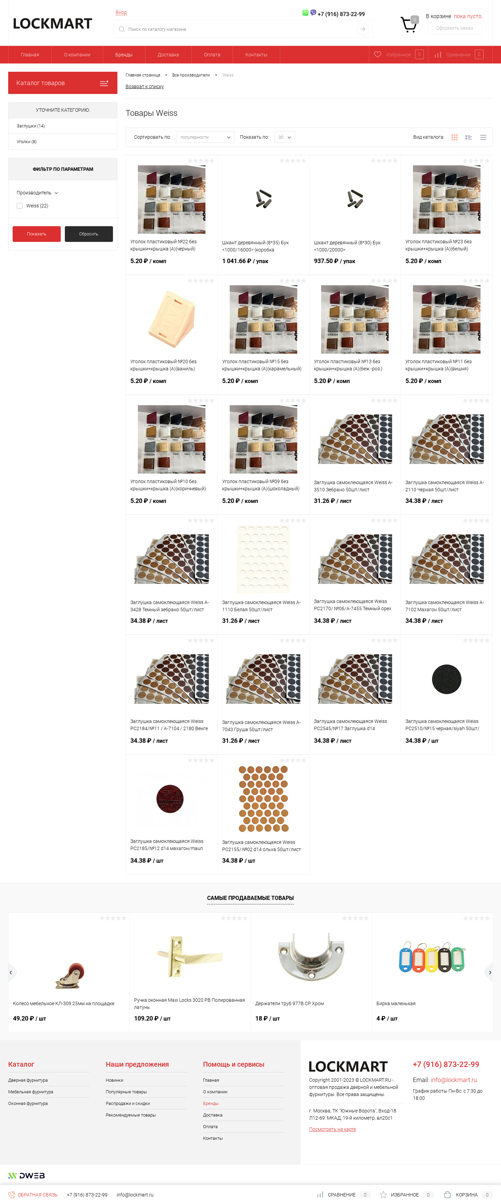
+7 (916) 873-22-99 (87, 1195)
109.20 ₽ (152, 1018)
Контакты (256, 54)
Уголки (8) (27, 141)
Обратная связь (33, 1195)
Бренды (124, 54)
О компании (77, 54)
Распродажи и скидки (128, 1103)
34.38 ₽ (446, 505)
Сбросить (88, 233)
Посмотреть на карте (332, 1129)
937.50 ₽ (355, 265)
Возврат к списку (145, 86)
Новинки (114, 1080)
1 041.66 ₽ (263, 265)
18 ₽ (267, 1018)
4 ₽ (387, 1018)
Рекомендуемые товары (131, 1115)
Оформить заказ (454, 28)
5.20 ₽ (171, 265)
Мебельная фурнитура (30, 1091)
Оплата (212, 54)
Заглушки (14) (31, 125)
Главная (30, 54)
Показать (36, 233)
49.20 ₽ (29, 1018)
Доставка (168, 54)
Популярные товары (126, 1091)
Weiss (37, 205)
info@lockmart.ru (454, 1079)
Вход (121, 12)
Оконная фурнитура (28, 1103)
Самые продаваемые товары (250, 898)
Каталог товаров (62, 83)
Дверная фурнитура (28, 1080)
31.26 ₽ (355, 505)
